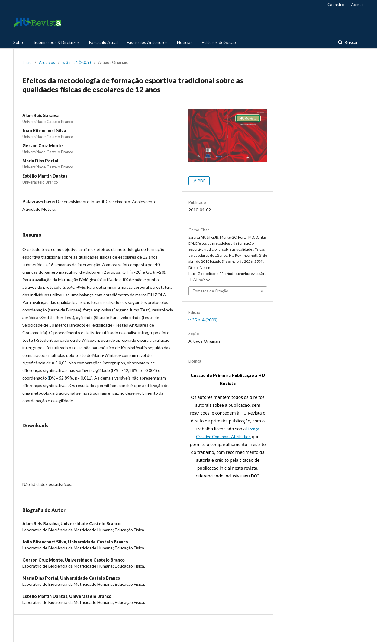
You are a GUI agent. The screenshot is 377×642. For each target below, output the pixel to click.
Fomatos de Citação (210, 290)
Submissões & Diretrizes (57, 42)
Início (27, 62)
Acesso (357, 4)
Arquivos (47, 62)
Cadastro (335, 4)
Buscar (351, 42)
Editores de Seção (219, 42)
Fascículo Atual (103, 42)
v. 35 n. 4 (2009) (76, 62)
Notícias (184, 42)
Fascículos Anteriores (147, 42)
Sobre (18, 42)
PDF (201, 180)
